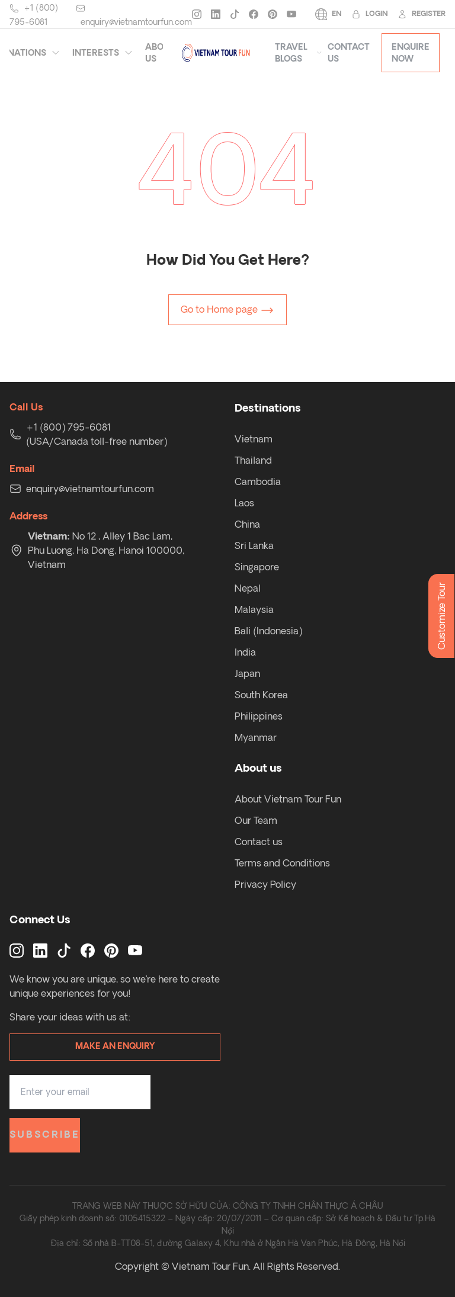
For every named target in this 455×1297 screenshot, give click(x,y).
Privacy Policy (265, 884)
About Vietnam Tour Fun (288, 799)
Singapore (257, 566)
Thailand (253, 460)
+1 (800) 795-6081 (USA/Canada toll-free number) (96, 434)
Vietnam (254, 439)
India (245, 652)
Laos (244, 502)
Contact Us (349, 52)
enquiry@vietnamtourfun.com (136, 22)
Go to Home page (227, 310)
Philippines (259, 716)
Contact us (259, 841)
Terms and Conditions (282, 863)
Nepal (248, 588)
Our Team (256, 820)
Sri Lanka (254, 545)
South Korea (261, 694)
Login (369, 14)
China (247, 524)
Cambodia (258, 481)
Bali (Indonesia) (268, 630)
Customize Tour (441, 616)
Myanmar (256, 737)
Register (422, 14)
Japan (247, 673)
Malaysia (254, 609)
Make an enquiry (115, 1046)
